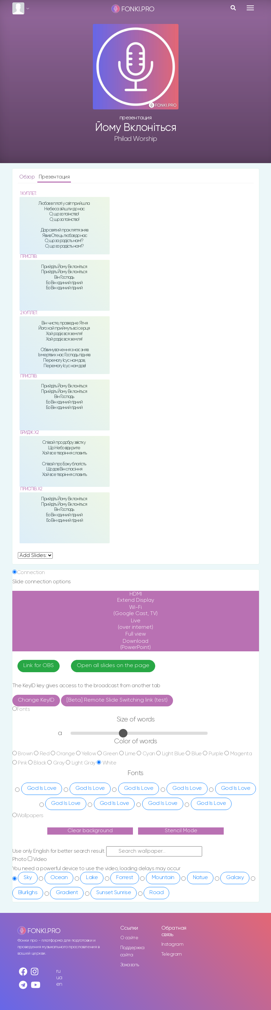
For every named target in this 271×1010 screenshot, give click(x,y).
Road (156, 892)
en (59, 984)
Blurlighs (28, 892)
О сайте (129, 937)
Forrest (124, 877)
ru (58, 971)
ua (59, 977)
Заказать (129, 964)
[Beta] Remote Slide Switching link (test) (117, 700)
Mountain (163, 877)
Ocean (59, 877)
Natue (200, 877)
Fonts (23, 709)
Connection (31, 572)
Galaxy (235, 877)
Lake (92, 877)
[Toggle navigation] (250, 8)
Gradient (67, 892)
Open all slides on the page (113, 665)
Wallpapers (30, 815)
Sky (28, 877)
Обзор (27, 177)
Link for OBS (38, 665)
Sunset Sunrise (113, 892)
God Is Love (42, 788)
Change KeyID (36, 700)
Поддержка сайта (132, 951)
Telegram (171, 954)
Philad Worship (135, 138)
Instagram (172, 944)
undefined (35, 555)
